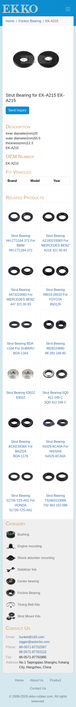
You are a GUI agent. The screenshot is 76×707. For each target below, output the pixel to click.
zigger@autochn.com (34, 642)
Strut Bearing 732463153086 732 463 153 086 (55, 500)
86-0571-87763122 (32, 652)
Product (55, 680)
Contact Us (38, 688)
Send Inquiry (17, 110)
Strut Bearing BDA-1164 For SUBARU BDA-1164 (20, 348)
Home (10, 21)
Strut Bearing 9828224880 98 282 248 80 (55, 348)
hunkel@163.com (31, 637)
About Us (36, 680)
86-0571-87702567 (32, 647)
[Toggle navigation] (68, 9)
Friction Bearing (29, 21)
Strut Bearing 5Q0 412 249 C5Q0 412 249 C (55, 397)
